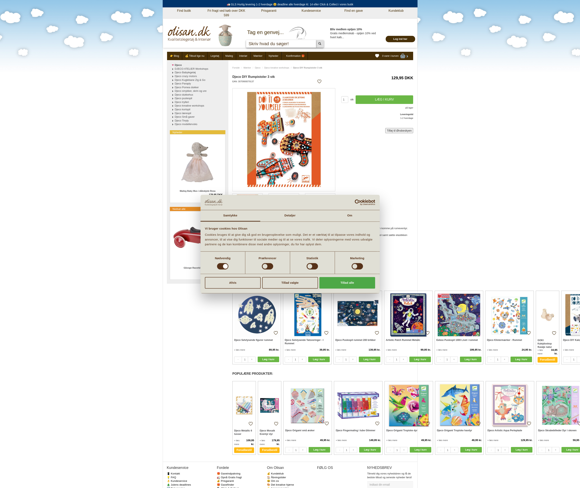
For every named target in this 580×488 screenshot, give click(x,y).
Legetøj (214, 55)
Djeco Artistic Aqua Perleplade (504, 430)
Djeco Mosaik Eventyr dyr (267, 432)
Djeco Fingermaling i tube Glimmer (355, 430)
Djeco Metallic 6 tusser (243, 432)
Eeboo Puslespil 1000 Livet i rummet (457, 340)
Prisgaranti (268, 10)
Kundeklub (396, 10)
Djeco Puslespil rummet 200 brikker (355, 340)
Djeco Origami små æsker (299, 430)
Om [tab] (349, 215)
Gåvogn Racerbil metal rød (197, 268)
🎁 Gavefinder (225, 484)
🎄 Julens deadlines (179, 484)
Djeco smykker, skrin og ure (191, 90)
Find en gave (353, 10)
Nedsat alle (179, 208)
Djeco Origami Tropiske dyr (401, 430)
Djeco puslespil (183, 98)
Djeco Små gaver (185, 116)
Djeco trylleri (182, 102)
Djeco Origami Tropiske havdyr (454, 430)
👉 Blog (174, 55)
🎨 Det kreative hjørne (280, 484)
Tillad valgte (289, 283)
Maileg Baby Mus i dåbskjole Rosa (197, 191)
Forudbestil (547, 359)
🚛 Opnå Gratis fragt (229, 477)
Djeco (257, 68)
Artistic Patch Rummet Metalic (403, 340)
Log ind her (400, 38)
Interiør (243, 55)
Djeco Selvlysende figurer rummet (253, 340)
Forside (236, 68)
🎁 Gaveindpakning (228, 473)
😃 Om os (273, 480)
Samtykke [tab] (230, 215)
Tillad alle (347, 283)
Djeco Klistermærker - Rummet (504, 340)
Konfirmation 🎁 (295, 55)
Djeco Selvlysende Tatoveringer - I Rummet (304, 342)
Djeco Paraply (183, 83)
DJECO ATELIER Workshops (191, 68)
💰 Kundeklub (275, 473)
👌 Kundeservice (177, 480)
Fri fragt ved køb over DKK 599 (226, 13)
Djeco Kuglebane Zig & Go (190, 79)
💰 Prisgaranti (225, 480)
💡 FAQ (171, 477)
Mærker (257, 55)
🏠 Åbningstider (276, 477)
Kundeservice (311, 10)
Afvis (233, 283)
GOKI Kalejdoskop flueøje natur (545, 343)
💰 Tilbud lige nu (194, 55)
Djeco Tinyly (182, 120)
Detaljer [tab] (290, 215)
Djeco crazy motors (186, 76)
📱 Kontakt (173, 473)
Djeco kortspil (182, 109)
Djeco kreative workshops (276, 68)
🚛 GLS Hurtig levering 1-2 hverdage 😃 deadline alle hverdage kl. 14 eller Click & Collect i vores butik (290, 4)
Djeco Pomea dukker (187, 87)
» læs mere (239, 350)
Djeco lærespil (183, 113)
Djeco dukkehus (184, 94)
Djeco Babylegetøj (185, 72)
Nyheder (273, 55)
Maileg (229, 55)
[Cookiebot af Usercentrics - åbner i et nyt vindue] (357, 202)
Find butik (184, 10)
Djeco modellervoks (186, 124)
